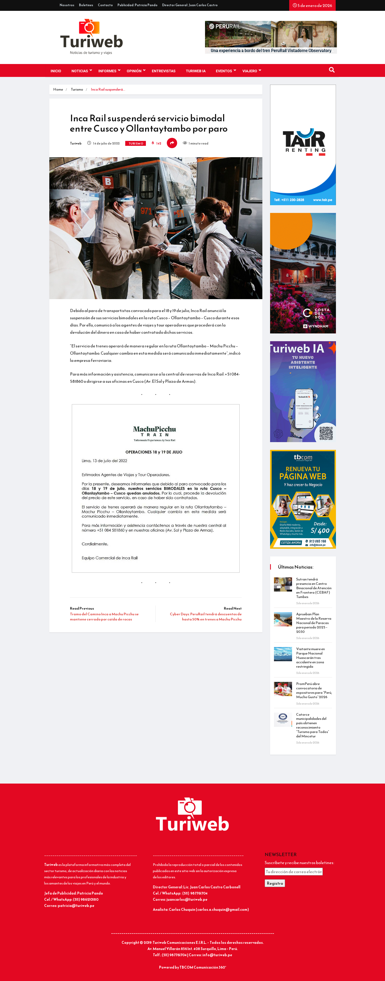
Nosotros (67, 5)
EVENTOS (226, 70)
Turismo (77, 89)
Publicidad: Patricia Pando (137, 5)
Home (58, 89)
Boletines (86, 5)
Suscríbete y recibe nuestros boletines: (299, 862)
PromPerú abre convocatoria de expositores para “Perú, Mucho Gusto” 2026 (314, 690)
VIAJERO (251, 70)
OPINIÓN (136, 70)
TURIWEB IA (196, 71)
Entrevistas (164, 71)
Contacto (105, 5)
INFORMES (109, 70)
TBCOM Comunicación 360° (202, 967)
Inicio (56, 71)
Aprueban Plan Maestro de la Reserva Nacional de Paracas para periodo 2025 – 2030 (313, 622)
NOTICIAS (82, 70)
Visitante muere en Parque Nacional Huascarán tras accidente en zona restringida (310, 657)
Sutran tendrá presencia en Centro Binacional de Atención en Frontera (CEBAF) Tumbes (314, 588)
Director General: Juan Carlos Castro (190, 5)
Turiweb (76, 143)
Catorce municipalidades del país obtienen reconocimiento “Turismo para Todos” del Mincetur (312, 725)
